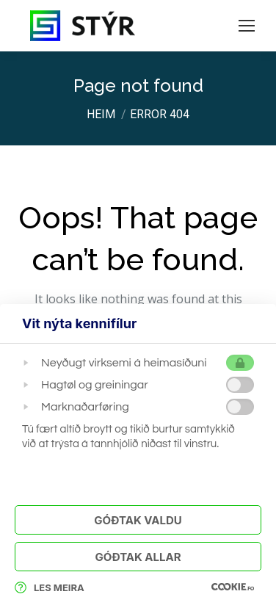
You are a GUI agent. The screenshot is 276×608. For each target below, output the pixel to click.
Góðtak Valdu (137, 520)
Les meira (49, 587)
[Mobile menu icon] (246, 25)
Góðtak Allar (138, 557)
